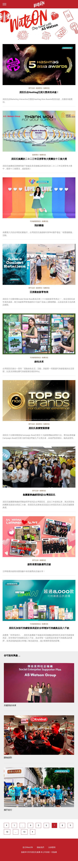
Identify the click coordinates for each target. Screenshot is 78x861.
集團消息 (46, 88)
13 (24, 832)
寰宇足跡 (31, 88)
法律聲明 (51, 847)
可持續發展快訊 (35, 221)
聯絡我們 (40, 847)
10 (7, 832)
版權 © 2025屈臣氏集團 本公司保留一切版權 (39, 852)
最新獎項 (39, 88)
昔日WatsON (28, 847)
